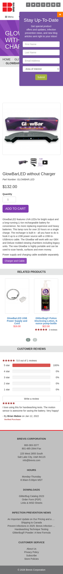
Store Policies (31, 559)
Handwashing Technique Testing (31, 529)
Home (7, 59)
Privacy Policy (31, 552)
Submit (41, 77)
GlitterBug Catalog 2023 (31, 496)
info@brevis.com (31, 460)
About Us (31, 548)
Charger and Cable (15, 261)
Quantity (7, 194)
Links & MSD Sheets (31, 503)
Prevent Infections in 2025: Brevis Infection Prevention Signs (31, 526)
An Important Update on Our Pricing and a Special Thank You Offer (31, 519)
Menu (9, 16)
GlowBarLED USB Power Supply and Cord (17, 321)
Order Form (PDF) (31, 499)
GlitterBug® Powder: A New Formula (31, 532)
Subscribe (31, 555)
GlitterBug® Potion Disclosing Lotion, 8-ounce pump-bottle (46, 321)
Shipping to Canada (31, 522)
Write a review (31, 398)
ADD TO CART (15, 208)
